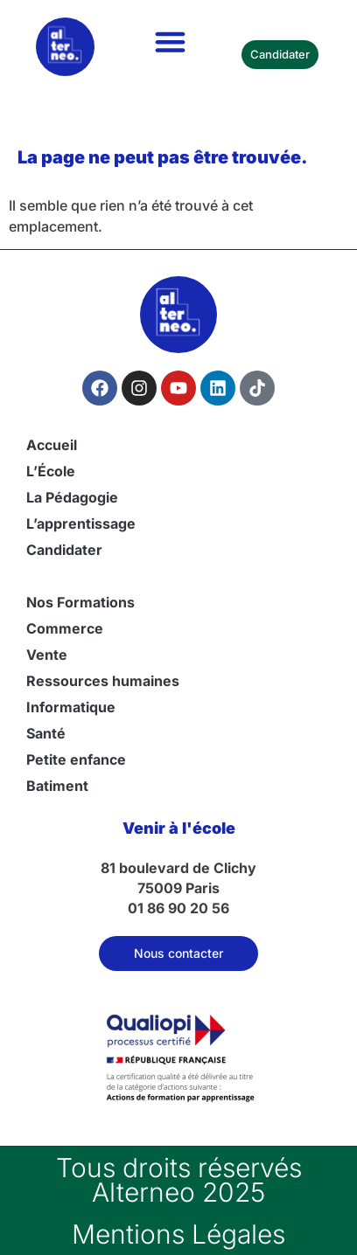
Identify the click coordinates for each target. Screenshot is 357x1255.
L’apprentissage (81, 523)
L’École (50, 471)
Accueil (51, 445)
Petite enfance (76, 759)
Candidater (64, 549)
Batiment (57, 785)
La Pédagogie (72, 497)
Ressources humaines (102, 681)
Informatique (71, 707)
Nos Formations (80, 602)
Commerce (64, 628)
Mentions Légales (178, 1234)
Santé (46, 733)
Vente (46, 654)
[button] (170, 41)
